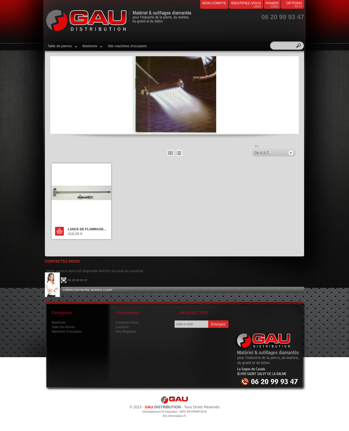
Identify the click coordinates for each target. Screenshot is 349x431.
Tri (256, 146)
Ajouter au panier (59, 231)
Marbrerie (91, 48)
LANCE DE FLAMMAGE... (87, 229)
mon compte (214, 3)
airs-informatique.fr (174, 415)
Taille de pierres (61, 48)
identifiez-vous (246, 3)
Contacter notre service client (88, 289)
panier (272, 3)
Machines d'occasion (67, 331)
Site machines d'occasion (127, 46)
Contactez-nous (127, 322)
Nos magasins (126, 331)
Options (294, 3)
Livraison (122, 327)
